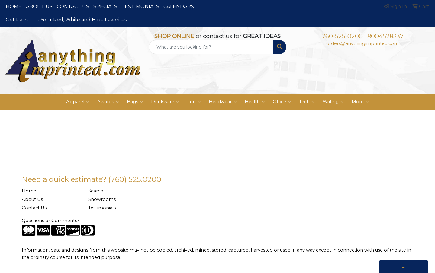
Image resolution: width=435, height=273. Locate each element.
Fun (194, 101)
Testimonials (102, 208)
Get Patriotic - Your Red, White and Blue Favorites (66, 20)
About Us (32, 199)
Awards (108, 101)
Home (29, 191)
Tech (307, 101)
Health (255, 101)
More (360, 101)
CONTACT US (73, 6)
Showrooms (102, 199)
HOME (14, 6)
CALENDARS (178, 6)
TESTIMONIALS (140, 6)
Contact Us (34, 208)
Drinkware (165, 101)
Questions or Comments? (50, 220)
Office (282, 101)
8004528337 (385, 36)
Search (95, 191)
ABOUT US (39, 6)
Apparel (77, 101)
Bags (135, 101)
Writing (333, 101)
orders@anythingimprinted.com (362, 43)
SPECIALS (105, 6)
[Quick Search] (211, 47)
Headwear (223, 101)
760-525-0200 (342, 36)
